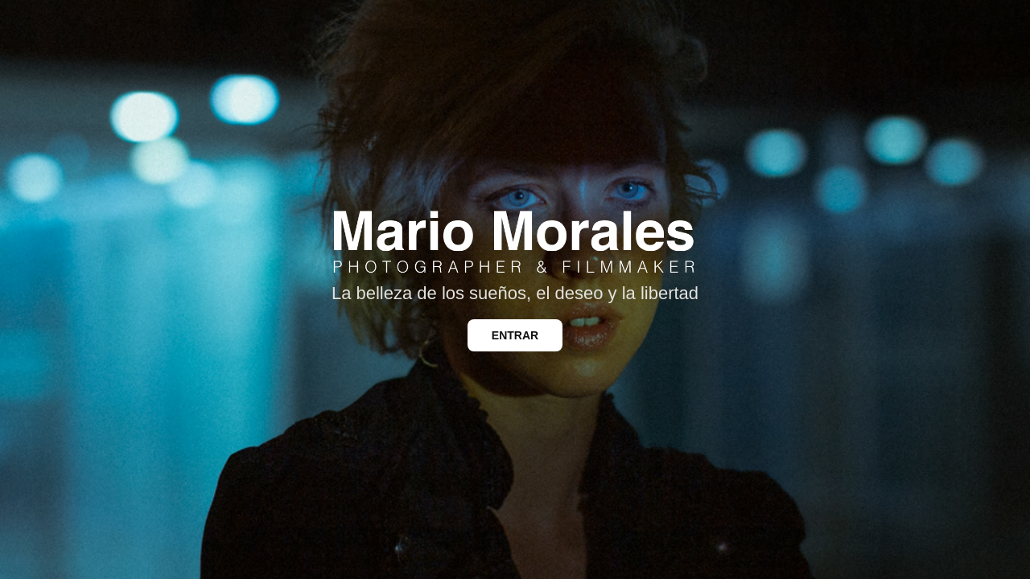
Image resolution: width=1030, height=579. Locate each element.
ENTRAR (515, 335)
